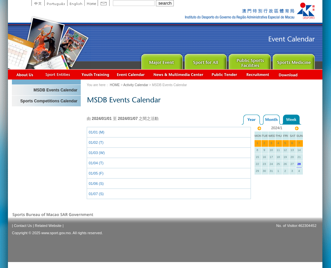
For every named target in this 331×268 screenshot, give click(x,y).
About (25, 74)
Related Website (48, 226)
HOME (115, 85)
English (75, 3)
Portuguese (55, 3)
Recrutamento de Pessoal (258, 74)
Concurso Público (225, 74)
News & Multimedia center (178, 74)
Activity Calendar (131, 74)
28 (299, 164)
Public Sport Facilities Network (249, 60)
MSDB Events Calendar (55, 90)
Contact (104, 3)
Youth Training (95, 74)
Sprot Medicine (293, 60)
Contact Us (23, 226)
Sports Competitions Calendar (48, 101)
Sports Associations (57, 74)
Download (288, 74)
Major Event (161, 60)
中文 (37, 3)
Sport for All (205, 60)
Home (91, 3)
